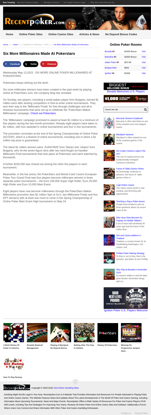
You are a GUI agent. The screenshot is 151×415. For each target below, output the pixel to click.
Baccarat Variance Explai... (28, 2)
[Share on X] (30, 64)
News (15, 44)
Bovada (108, 51)
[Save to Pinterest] (49, 64)
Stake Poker (110, 62)
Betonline (109, 57)
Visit (144, 51)
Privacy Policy (141, 413)
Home (9, 34)
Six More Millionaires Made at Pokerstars (71, 44)
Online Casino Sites (61, 34)
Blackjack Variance (51, 2)
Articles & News (89, 34)
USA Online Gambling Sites (66, 388)
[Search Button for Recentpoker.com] (145, 109)
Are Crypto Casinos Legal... (75, 2)
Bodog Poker (111, 68)
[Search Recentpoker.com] (126, 109)
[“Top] (75, 382)
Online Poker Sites (30, 34)
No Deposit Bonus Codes (121, 34)
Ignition (108, 73)
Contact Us (126, 413)
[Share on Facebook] (12, 64)
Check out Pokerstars (43, 113)
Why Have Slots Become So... (103, 2)
